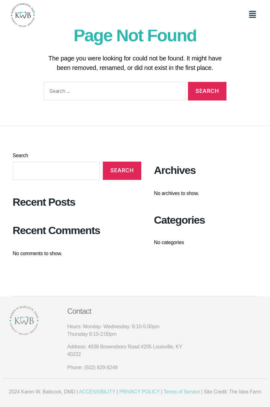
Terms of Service (181, 391)
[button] (252, 15)
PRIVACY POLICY (139, 391)
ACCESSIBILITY (98, 391)
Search (20, 155)
